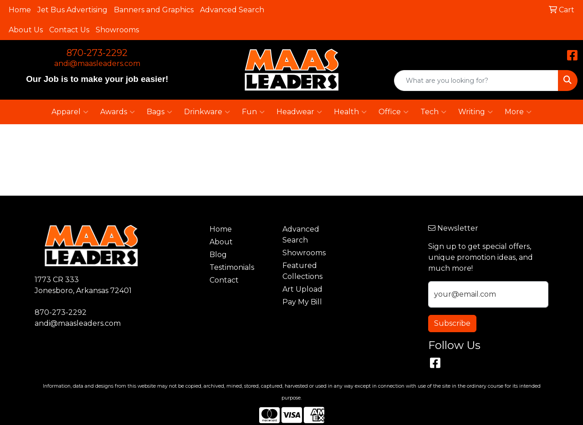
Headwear (299, 111)
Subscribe (452, 323)
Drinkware (207, 111)
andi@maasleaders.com (97, 63)
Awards (117, 111)
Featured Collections (302, 271)
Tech (433, 111)
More (518, 111)
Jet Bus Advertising (72, 9)
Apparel (69, 111)
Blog (218, 254)
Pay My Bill (302, 302)
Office (393, 111)
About (221, 242)
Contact (224, 280)
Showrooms (117, 29)
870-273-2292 (97, 52)
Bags (159, 111)
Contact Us (69, 29)
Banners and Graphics (154, 9)
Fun (253, 111)
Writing (475, 111)
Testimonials (232, 267)
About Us (26, 29)
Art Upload (302, 289)
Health (350, 111)
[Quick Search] (476, 80)
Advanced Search (232, 9)
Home (20, 9)
